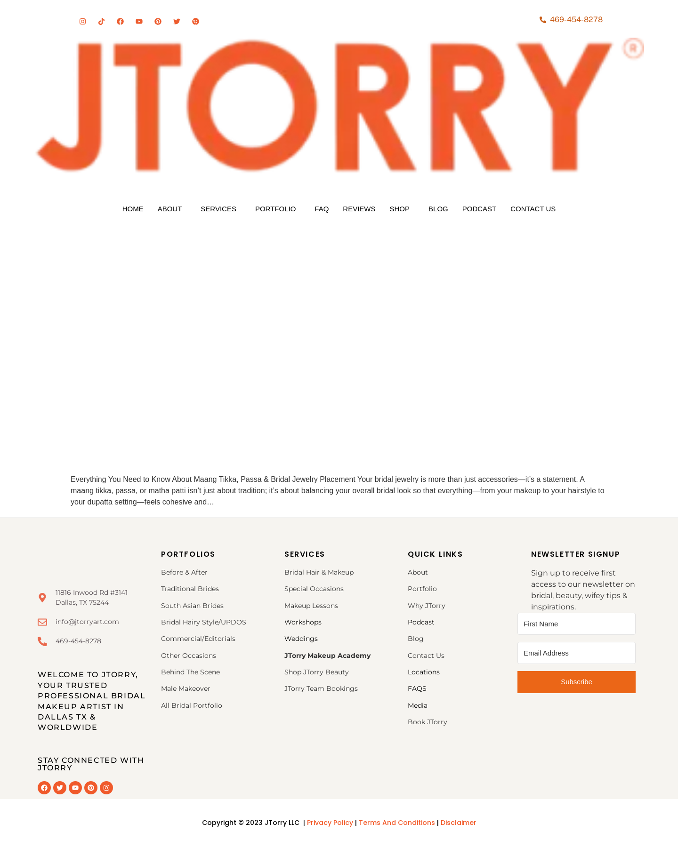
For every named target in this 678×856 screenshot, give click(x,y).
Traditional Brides (190, 588)
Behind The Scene (190, 672)
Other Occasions (189, 655)
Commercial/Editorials (198, 638)
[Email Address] (576, 653)
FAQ (322, 209)
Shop (400, 209)
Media (418, 705)
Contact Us (533, 209)
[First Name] (576, 624)
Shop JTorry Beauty (316, 672)
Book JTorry (427, 722)
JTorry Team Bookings (321, 688)
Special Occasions (314, 588)
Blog (438, 209)
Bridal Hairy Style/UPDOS (203, 622)
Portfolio (275, 209)
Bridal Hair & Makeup (319, 572)
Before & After (184, 572)
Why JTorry (426, 605)
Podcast (479, 209)
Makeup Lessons (311, 605)
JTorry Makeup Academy (327, 655)
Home (133, 209)
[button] (172, 208)
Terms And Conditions (398, 822)
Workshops (303, 622)
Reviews (359, 209)
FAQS (417, 688)
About (170, 209)
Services (218, 209)
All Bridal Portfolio (191, 705)
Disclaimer (458, 822)
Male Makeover (185, 688)
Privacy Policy (330, 822)
